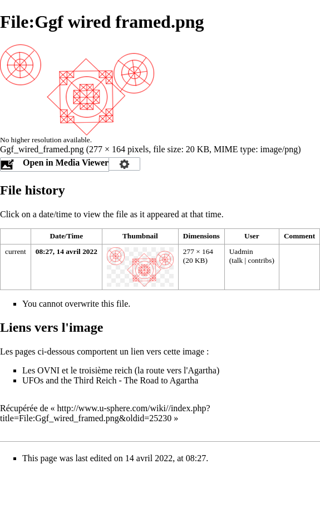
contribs (260, 260)
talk (237, 260)
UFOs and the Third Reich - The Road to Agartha (110, 380)
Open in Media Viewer (66, 162)
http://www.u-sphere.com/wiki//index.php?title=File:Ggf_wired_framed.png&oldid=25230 (105, 413)
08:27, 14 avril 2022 (66, 251)
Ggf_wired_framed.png (42, 149)
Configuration (124, 164)
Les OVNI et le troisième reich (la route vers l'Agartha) (120, 370)
